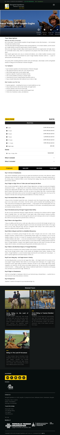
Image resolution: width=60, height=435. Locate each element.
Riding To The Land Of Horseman (16, 353)
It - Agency (42, 433)
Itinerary (9, 168)
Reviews (39, 168)
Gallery (25, 168)
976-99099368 (30, 1)
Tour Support (8, 412)
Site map (7, 417)
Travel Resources (9, 414)
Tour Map (53, 168)
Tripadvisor (39, 1)
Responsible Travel (9, 409)
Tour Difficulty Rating (9, 410)
